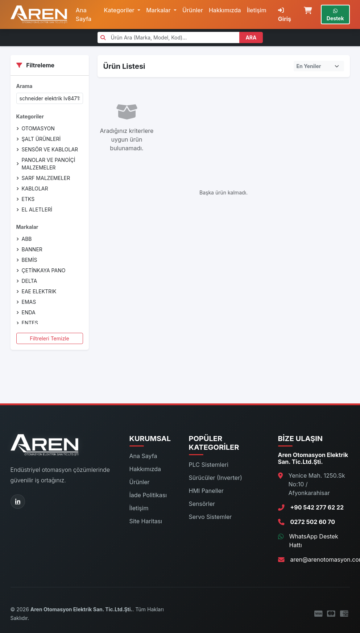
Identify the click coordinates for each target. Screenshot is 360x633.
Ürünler (192, 10)
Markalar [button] (159, 10)
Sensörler (202, 503)
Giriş (284, 14)
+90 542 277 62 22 (317, 507)
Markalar (27, 227)
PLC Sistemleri (208, 464)
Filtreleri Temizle (49, 338)
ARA (250, 37)
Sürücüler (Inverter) (215, 477)
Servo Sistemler (210, 516)
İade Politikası (148, 495)
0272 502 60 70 (312, 521)
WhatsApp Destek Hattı (313, 541)
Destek (335, 14)
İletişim (256, 10)
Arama (24, 86)
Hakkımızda (225, 10)
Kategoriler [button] (120, 10)
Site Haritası (145, 521)
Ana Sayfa (84, 14)
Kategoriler (30, 116)
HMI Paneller (206, 490)
